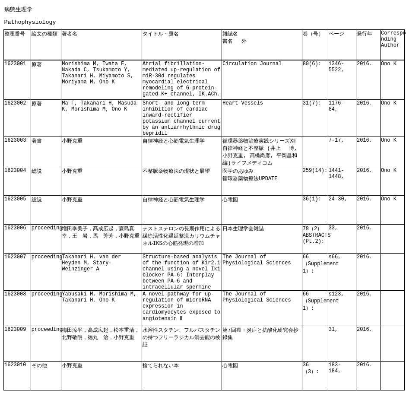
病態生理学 (18, 9)
